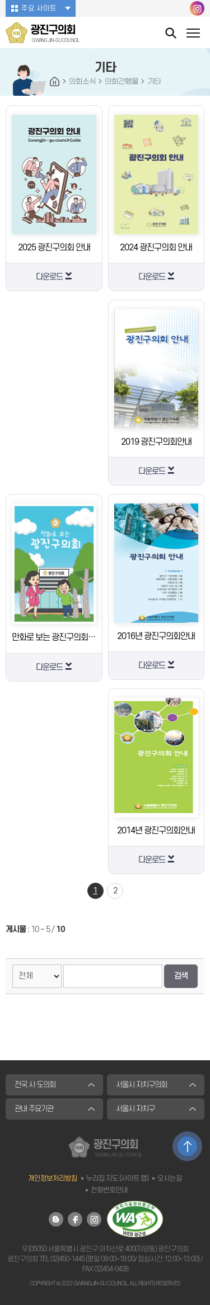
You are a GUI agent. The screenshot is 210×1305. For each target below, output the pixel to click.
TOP (187, 1146)
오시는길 (169, 1178)
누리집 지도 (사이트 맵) (117, 1178)
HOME (55, 82)
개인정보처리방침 (52, 1178)
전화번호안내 (109, 1190)
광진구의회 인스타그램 (197, 8)
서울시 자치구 (135, 1108)
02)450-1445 (67, 1259)
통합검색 (171, 33)
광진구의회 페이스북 (75, 1219)
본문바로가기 (0, 0)
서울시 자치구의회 (141, 1084)
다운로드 (49, 277)
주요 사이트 (39, 8)
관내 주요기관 (34, 1108)
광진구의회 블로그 (56, 1219)
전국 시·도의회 (35, 1084)
